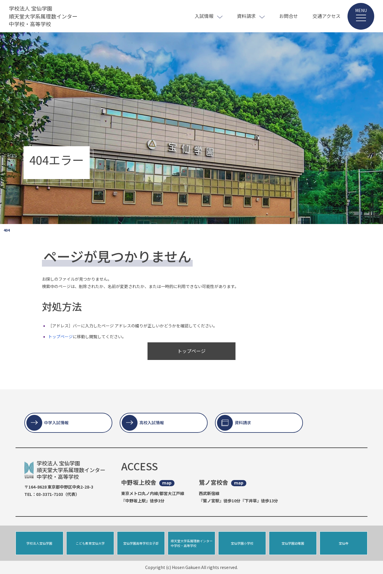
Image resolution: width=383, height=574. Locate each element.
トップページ (60, 336)
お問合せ (288, 15)
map (167, 483)
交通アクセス (326, 15)
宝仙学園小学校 (242, 543)
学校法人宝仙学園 (39, 543)
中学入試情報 (56, 422)
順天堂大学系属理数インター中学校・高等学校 (192, 543)
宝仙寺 (343, 543)
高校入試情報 (151, 422)
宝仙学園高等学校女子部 (141, 543)
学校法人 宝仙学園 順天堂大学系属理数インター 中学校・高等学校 (43, 16)
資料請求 (246, 15)
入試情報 (204, 15)
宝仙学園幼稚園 (293, 543)
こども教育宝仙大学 (90, 543)
